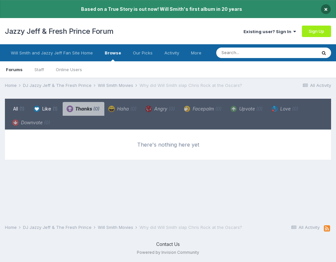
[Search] (253, 53)
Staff (39, 69)
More (196, 52)
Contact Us (168, 244)
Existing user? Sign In (269, 31)
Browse (113, 55)
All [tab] (19, 108)
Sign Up (316, 31)
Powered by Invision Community (168, 252)
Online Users (69, 69)
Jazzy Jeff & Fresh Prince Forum (59, 31)
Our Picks (143, 52)
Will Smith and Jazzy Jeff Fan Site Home (52, 52)
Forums (14, 69)
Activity (171, 52)
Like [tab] (45, 109)
